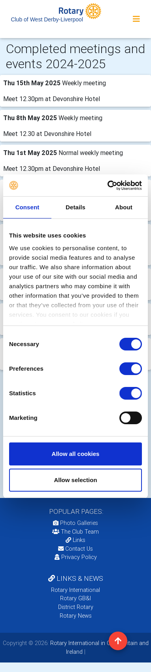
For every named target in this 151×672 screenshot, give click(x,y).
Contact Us (75, 548)
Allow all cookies (76, 453)
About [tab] (123, 207)
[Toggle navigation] (136, 19)
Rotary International (75, 590)
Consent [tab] (27, 207)
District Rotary (75, 607)
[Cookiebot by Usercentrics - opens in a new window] (108, 185)
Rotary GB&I (75, 598)
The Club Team (75, 531)
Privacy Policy (76, 557)
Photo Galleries (75, 522)
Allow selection (75, 480)
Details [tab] (75, 207)
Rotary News (76, 615)
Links (75, 540)
